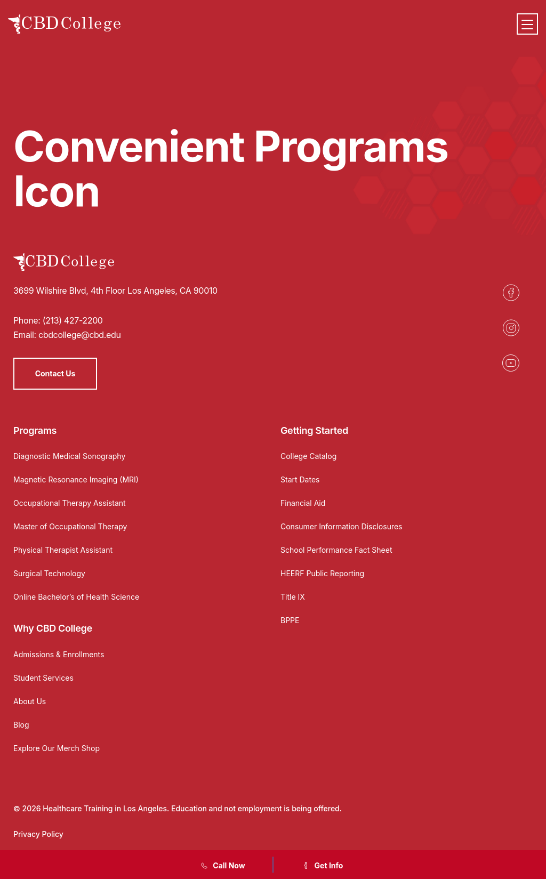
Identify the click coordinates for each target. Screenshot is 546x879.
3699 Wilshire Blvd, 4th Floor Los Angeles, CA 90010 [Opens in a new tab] (115, 290)
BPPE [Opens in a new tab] (289, 620)
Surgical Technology (49, 573)
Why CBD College (52, 628)
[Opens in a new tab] (510, 292)
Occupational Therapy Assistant (69, 502)
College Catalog (308, 456)
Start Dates (299, 479)
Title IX (292, 596)
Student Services (43, 677)
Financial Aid (302, 502)
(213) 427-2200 (73, 320)
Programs (35, 430)
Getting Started (314, 430)
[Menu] (527, 24)
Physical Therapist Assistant (63, 549)
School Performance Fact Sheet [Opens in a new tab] (336, 549)
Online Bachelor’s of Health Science (76, 596)
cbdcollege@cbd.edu (79, 334)
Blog (21, 724)
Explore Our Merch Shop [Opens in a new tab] (56, 748)
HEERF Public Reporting (322, 573)
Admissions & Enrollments (58, 654)
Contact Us (55, 373)
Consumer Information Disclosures (341, 526)
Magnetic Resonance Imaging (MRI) (76, 479)
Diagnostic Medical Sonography (69, 456)
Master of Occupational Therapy (70, 526)
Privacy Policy (38, 833)
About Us (29, 701)
